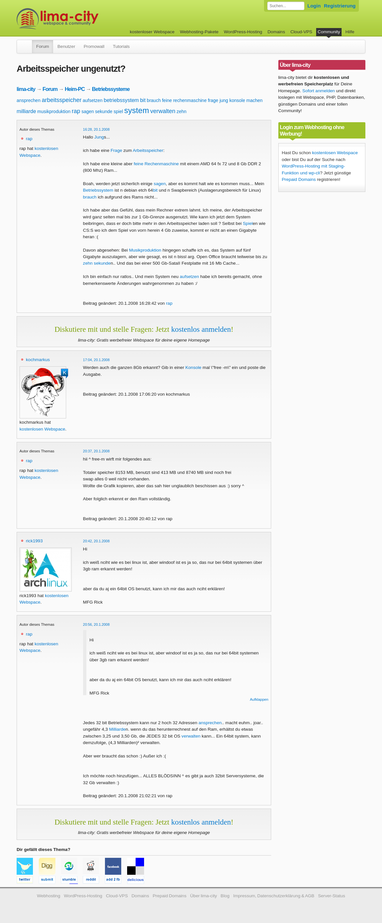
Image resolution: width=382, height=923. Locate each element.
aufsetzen (93, 100)
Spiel (248, 223)
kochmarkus (38, 359)
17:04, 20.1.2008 (96, 360)
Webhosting (48, 895)
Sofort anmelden (318, 90)
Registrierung (340, 5)
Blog (225, 895)
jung (223, 100)
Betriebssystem (98, 190)
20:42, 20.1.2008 (96, 541)
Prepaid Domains (299, 179)
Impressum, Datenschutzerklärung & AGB (273, 895)
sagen (87, 111)
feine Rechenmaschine (156, 163)
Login (314, 5)
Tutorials (121, 46)
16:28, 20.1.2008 (96, 129)
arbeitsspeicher (61, 100)
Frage (116, 150)
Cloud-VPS (301, 31)
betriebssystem (121, 100)
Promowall (94, 46)
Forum (42, 46)
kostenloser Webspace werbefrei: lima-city (82, 18)
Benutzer (66, 46)
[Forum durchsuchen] (285, 6)
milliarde (26, 111)
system (136, 110)
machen (254, 100)
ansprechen (28, 100)
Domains (276, 31)
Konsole (193, 367)
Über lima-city (203, 895)
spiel (118, 111)
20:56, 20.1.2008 (96, 624)
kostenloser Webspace (152, 31)
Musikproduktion (145, 250)
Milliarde (117, 729)
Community (329, 31)
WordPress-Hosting (243, 31)
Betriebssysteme (111, 89)
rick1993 (34, 540)
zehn (181, 111)
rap (76, 111)
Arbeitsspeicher (148, 150)
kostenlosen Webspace (42, 429)
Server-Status (331, 895)
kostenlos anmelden (201, 329)
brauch (154, 100)
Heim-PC (75, 89)
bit (143, 100)
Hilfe (349, 31)
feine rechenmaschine (184, 100)
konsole (237, 100)
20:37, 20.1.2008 (96, 451)
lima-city (26, 89)
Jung (99, 137)
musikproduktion (53, 111)
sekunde (103, 111)
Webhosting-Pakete (199, 31)
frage (213, 100)
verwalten (162, 111)
